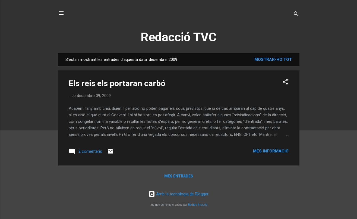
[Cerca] (296, 15)
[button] (285, 83)
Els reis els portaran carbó (117, 83)
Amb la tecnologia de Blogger (178, 194)
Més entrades (178, 176)
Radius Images (197, 205)
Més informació (271, 151)
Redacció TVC (179, 37)
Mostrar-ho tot (273, 59)
